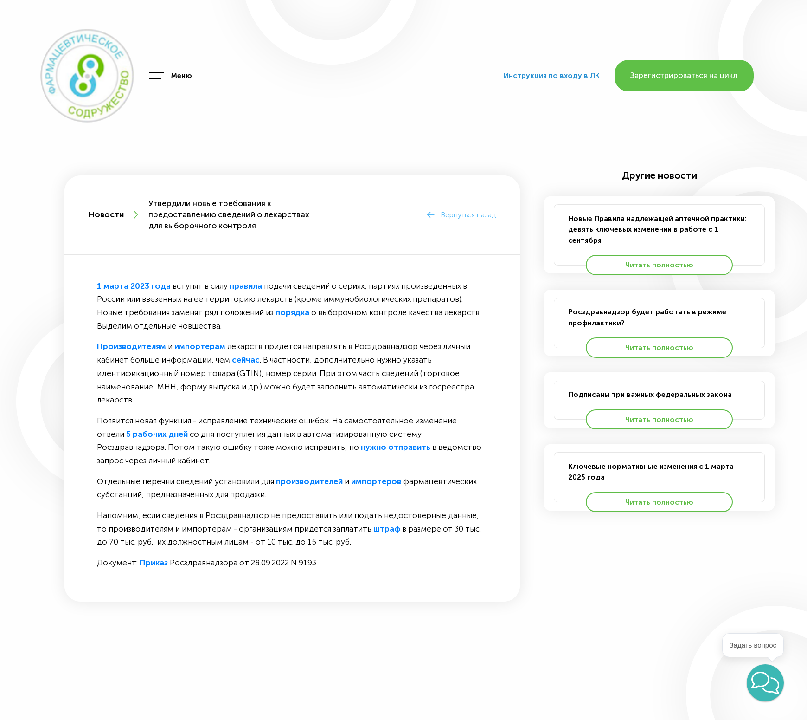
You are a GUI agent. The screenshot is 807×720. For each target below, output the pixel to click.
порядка (292, 313)
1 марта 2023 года (134, 286)
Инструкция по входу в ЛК (552, 75)
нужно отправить (395, 447)
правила (246, 286)
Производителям (131, 346)
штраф (386, 529)
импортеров (376, 481)
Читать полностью (659, 264)
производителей (309, 481)
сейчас (246, 360)
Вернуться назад (468, 214)
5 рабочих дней (157, 434)
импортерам (199, 346)
